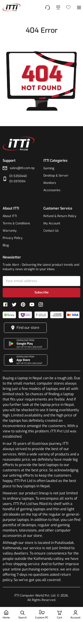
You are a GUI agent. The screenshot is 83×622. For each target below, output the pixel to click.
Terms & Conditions (16, 223)
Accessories (51, 190)
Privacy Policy (13, 238)
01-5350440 (18, 176)
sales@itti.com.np (22, 168)
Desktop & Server (55, 175)
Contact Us (51, 231)
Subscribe (42, 292)
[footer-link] (11, 7)
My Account (51, 223)
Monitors (49, 183)
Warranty (10, 231)
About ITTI (10, 216)
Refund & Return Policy (59, 216)
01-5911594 (17, 181)
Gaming (48, 168)
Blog (6, 245)
